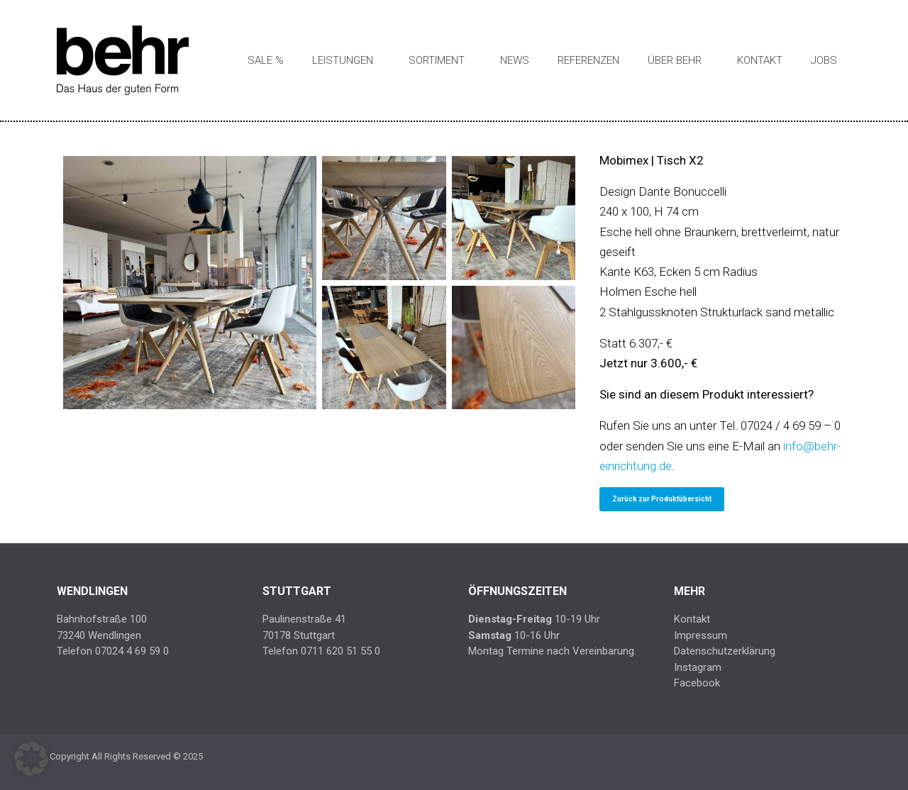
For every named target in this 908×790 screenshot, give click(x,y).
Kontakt (759, 60)
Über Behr (675, 60)
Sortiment (437, 60)
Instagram (697, 667)
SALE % (266, 60)
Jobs (824, 60)
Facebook (697, 683)
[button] (31, 759)
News (514, 60)
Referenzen (588, 60)
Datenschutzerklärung (724, 651)
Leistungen (342, 60)
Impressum (700, 635)
